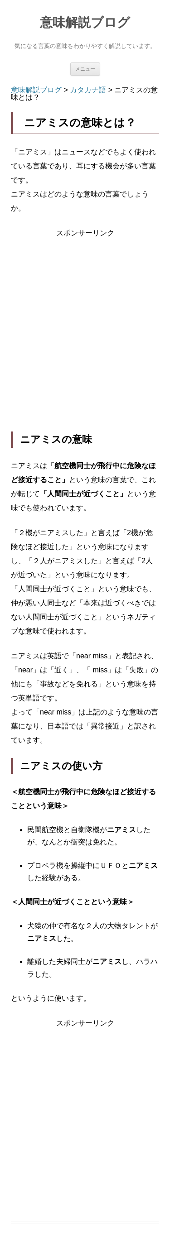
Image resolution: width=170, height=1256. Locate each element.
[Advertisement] (85, 336)
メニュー (85, 69)
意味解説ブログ (85, 22)
